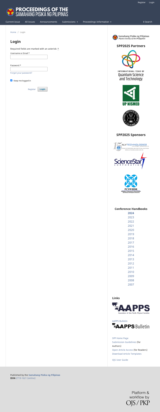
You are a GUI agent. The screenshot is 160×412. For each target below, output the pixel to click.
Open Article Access (122, 349)
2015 (131, 251)
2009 (131, 276)
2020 (131, 230)
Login (151, 2)
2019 (131, 234)
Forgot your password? (21, 72)
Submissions (69, 21)
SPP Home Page (120, 338)
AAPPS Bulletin (120, 321)
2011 (131, 267)
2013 (131, 259)
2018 (131, 238)
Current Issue (13, 21)
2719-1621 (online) (25, 378)
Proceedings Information (96, 21)
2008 (131, 280)
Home (13, 32)
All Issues (30, 21)
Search (147, 21)
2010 (131, 272)
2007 (131, 284)
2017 (131, 242)
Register (141, 2)
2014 (131, 255)
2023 (131, 217)
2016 (131, 246)
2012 (131, 263)
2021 (131, 226)
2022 (131, 221)
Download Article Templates (127, 353)
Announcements (48, 21)
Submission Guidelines (124, 342)
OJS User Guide (120, 359)
